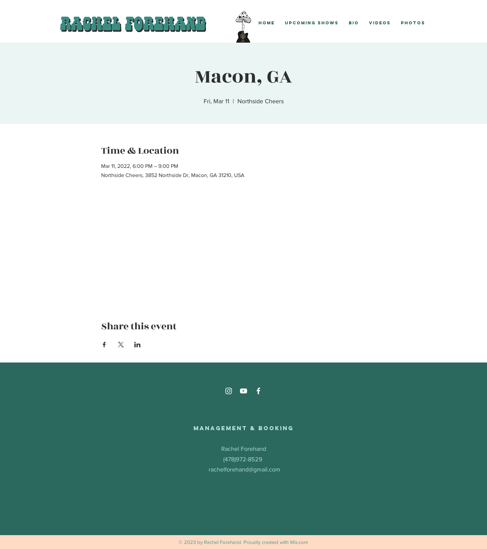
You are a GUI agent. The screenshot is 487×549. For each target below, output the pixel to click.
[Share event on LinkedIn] (137, 344)
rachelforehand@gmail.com (244, 469)
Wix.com (299, 542)
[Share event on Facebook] (104, 344)
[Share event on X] (121, 344)
